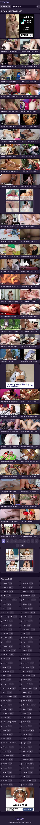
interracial (8, 755)
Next (22, 545)
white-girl (28, 763)
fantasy (7, 705)
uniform (28, 734)
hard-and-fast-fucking (9, 743)
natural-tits (29, 612)
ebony (7, 667)
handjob (8, 734)
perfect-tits (28, 667)
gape (7, 717)
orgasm (28, 642)
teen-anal (28, 730)
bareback (8, 621)
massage (28, 587)
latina (7, 772)
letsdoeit (28, 583)
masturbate (28, 591)
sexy (27, 696)
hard (7, 738)
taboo (27, 713)
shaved (28, 700)
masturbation (29, 600)
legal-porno (9, 776)
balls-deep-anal (10, 616)
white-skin (28, 768)
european (8, 684)
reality (27, 679)
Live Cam (7, 6)
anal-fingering (10, 600)
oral (26, 633)
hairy (7, 730)
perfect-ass (28, 663)
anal (7, 595)
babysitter (8, 612)
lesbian (7, 780)
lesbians (8, 784)
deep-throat (9, 650)
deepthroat (8, 654)
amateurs (8, 591)
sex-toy (27, 692)
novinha (28, 621)
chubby (7, 629)
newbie (27, 616)
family (7, 700)
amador (7, 583)
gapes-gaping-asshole (9, 722)
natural (28, 608)
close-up (8, 633)
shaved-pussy (29, 705)
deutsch (8, 663)
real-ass (28, 671)
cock (7, 642)
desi (6, 658)
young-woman (29, 780)
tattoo (27, 717)
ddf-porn (8, 646)
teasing (27, 726)
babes (7, 608)
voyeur (27, 747)
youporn (28, 784)
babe (7, 604)
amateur (8, 587)
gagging (8, 709)
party (26, 654)
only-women (29, 629)
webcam (28, 751)
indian (7, 751)
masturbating (29, 595)
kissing (7, 768)
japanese (8, 759)
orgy (26, 646)
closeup (8, 637)
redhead (28, 684)
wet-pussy (28, 759)
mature (27, 604)
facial (7, 692)
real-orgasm (29, 675)
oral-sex (28, 637)
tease (27, 721)
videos (27, 738)
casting (7, 625)
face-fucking (9, 688)
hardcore (8, 747)
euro (7, 679)
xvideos (28, 772)
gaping (7, 726)
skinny (27, 709)
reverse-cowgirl (30, 688)
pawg (27, 658)
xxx (26, 776)
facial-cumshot (10, 696)
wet (26, 755)
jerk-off (7, 763)
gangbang (8, 713)
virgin (27, 742)
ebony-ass (8, 671)
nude (27, 625)
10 (17, 545)
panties (27, 650)
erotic (7, 675)
